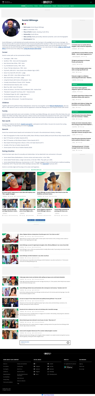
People (54, 6)
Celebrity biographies (76, 57)
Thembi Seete (31, 220)
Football (73, 135)
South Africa (30, 6)
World (40, 6)
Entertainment (47, 6)
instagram (25, 24)
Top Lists (74, 64)
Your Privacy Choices (47, 395)
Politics (36, 6)
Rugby (73, 99)
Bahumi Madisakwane (56, 106)
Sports (72, 6)
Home (23, 6)
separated (46, 164)
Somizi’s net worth (26, 124)
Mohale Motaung (40, 220)
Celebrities (5, 196)
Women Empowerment (63, 6)
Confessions (74, 49)
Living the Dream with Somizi (32, 49)
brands (31, 126)
